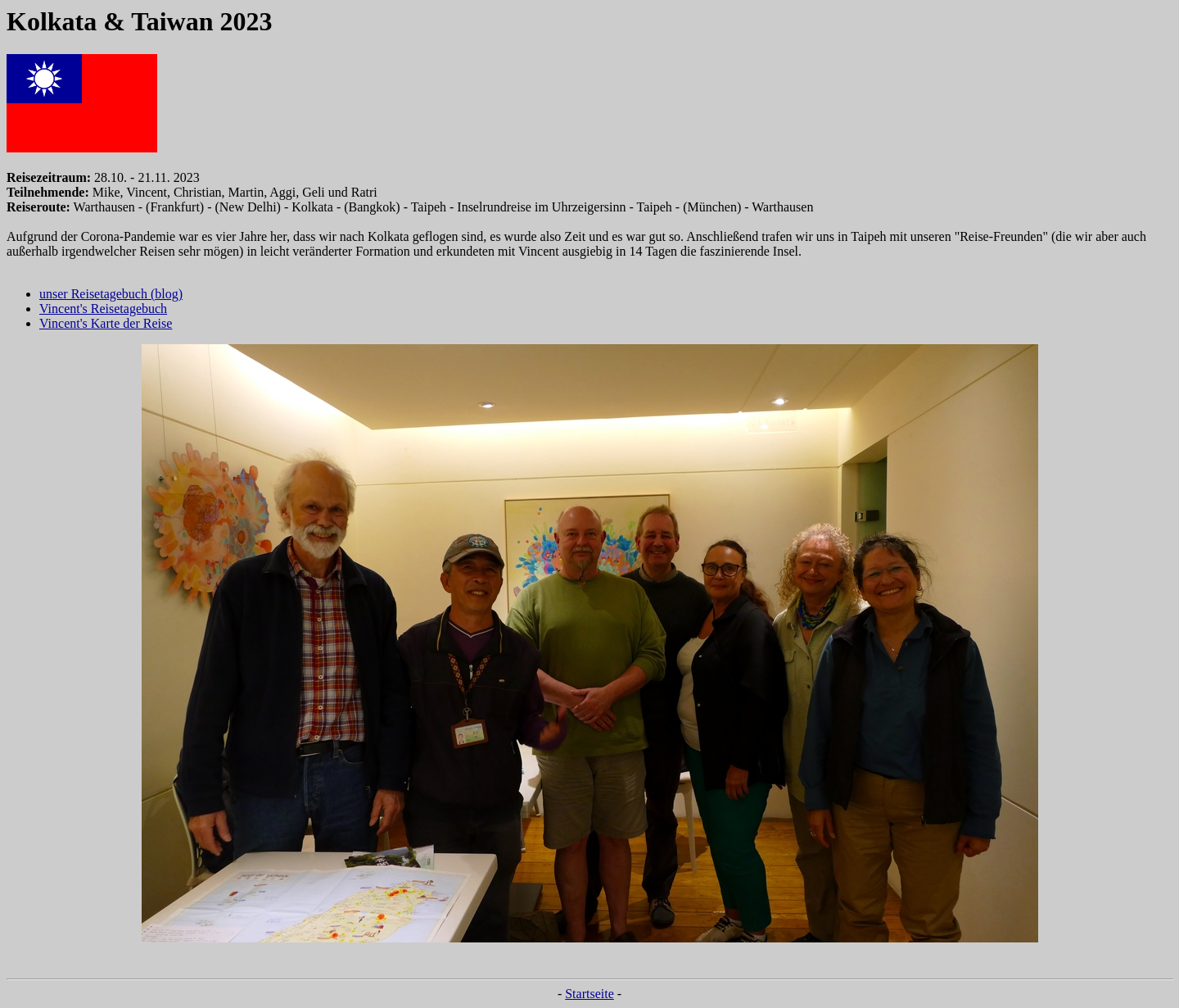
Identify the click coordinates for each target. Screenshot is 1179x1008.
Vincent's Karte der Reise (105, 323)
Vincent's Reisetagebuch (103, 309)
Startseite (589, 994)
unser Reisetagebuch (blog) (111, 294)
